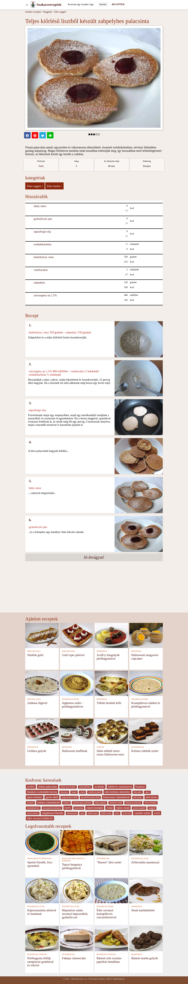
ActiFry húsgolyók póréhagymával (108, 656)
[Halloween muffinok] (76, 731)
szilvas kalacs (32, 813)
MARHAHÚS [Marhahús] (136, 906)
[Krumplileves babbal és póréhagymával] (146, 683)
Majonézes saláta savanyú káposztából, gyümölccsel (75, 913)
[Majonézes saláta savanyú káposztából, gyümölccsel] (76, 890)
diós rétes (137, 792)
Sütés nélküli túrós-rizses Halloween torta (110, 752)
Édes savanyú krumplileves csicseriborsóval (106, 913)
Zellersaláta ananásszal (145, 862)
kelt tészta (151, 797)
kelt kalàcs (138, 797)
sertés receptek (139, 808)
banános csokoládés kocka (42, 791)
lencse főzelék (150, 803)
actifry (31, 786)
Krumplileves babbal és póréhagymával (145, 704)
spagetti (152, 808)
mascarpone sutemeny (52, 808)
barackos (64, 792)
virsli (157, 813)
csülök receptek (94, 792)
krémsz (66, 803)
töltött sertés (106, 813)
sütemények (72, 813)
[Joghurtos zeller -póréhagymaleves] (76, 683)
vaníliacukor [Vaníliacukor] (41, 269)
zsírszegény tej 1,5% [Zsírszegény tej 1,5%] (45, 295)
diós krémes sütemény (117, 791)
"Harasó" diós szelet (109, 862)
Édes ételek (54, 186)
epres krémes (34, 797)
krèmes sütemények (48, 802)
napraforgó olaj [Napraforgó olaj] (42, 231)
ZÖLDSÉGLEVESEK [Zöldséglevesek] (70, 699)
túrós (117, 813)
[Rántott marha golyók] (146, 938)
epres (147, 792)
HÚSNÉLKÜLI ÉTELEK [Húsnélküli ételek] (37, 954)
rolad (109, 807)
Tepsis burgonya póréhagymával (72, 866)
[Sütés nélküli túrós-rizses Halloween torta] (111, 731)
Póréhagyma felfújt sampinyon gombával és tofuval (40, 961)
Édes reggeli (60, 12)
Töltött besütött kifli (109, 703)
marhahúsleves (33, 808)
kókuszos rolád (116, 803)
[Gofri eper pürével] (76, 635)
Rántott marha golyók (144, 958)
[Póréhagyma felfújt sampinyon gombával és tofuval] (42, 938)
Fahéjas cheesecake (74, 958)
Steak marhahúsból (143, 910)
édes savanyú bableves (40, 818)
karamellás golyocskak (90, 797)
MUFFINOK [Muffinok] (136, 651)
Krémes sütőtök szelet (144, 751)
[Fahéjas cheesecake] (76, 938)
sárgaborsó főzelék (52, 813)
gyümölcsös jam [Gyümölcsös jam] (43, 218)
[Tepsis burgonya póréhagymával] (76, 842)
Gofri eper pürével (73, 655)
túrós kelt (127, 813)
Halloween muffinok (74, 751)
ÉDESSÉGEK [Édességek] (32, 747)
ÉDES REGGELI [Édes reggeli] (34, 651)
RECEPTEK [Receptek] (118, 4)
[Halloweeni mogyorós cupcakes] (146, 635)
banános (140, 786)
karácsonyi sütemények (116, 797)
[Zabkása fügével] (42, 683)
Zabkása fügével (37, 703)
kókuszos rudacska (133, 803)
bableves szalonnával (120, 786)
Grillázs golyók (36, 751)
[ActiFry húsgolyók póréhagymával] (111, 635)
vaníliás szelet (142, 813)
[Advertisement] (94, 590)
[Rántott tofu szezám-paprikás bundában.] (111, 938)
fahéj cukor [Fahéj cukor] (40, 206)
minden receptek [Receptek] (33, 12)
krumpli (30, 803)
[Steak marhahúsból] (146, 890)
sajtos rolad (122, 807)
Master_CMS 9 (105, 979)
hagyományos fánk (69, 797)
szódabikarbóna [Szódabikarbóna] (42, 244)
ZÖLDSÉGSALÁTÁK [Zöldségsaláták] (140, 858)
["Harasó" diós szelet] (111, 842)
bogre (74, 792)
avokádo (99, 786)
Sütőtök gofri (35, 655)
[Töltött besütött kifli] (111, 683)
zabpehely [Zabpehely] (39, 282)
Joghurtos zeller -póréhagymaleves (72, 704)
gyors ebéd (52, 797)
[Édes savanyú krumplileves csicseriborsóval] (111, 890)
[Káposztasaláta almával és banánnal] (42, 890)
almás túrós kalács (68, 787)
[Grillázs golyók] (42, 731)
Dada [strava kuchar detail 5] (41, 166)
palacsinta (79, 808)
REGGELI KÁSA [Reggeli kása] (34, 699)
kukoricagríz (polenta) (82, 803)
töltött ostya (92, 813)
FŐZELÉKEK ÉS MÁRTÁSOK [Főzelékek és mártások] (39, 858)
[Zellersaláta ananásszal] (146, 842)
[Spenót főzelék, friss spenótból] (42, 842)
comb (82, 792)
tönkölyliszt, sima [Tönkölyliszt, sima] (44, 257)
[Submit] (103, 4)
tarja (82, 813)
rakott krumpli (95, 807)
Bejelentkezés (119, 979)
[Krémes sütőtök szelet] (146, 731)
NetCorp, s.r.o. (82, 979)
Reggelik (47, 12)
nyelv (68, 807)
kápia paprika (100, 803)
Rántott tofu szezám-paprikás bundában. (109, 959)
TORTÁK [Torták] (100, 747)
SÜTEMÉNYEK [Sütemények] (137, 747)
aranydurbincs (85, 787)
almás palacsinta (47, 786)
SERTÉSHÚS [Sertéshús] (102, 651)
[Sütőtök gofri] (42, 635)
